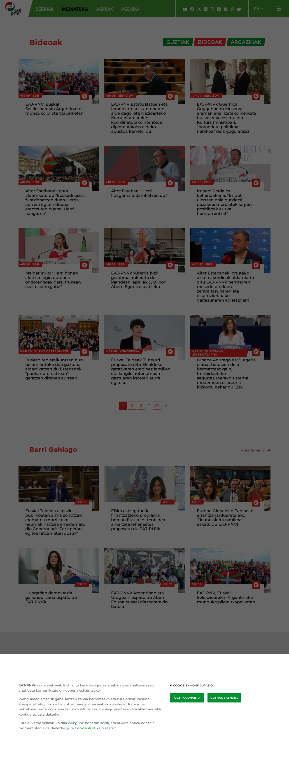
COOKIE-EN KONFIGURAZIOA (192, 685)
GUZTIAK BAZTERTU (224, 697)
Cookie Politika (87, 728)
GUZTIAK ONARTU (187, 697)
